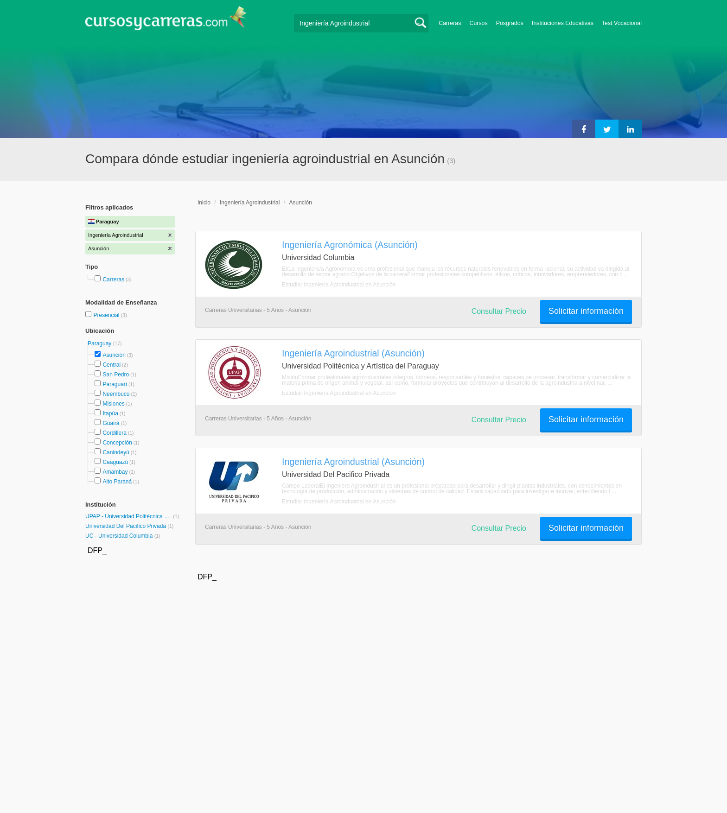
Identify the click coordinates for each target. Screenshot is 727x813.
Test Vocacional (622, 23)
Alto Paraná (117, 481)
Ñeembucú (115, 394)
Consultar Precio (499, 311)
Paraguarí (114, 384)
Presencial (107, 315)
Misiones (113, 403)
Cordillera (114, 433)
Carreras (450, 23)
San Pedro (115, 374)
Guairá (110, 423)
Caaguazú (115, 462)
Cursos (478, 23)
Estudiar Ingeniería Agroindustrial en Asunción (339, 284)
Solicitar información (586, 311)
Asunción (113, 355)
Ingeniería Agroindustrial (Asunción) (353, 353)
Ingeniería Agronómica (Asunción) (350, 245)
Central (111, 365)
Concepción (117, 442)
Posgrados (509, 23)
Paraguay (100, 343)
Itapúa (110, 413)
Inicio (204, 202)
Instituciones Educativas (562, 23)
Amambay (115, 472)
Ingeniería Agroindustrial (250, 202)
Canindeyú (115, 452)
